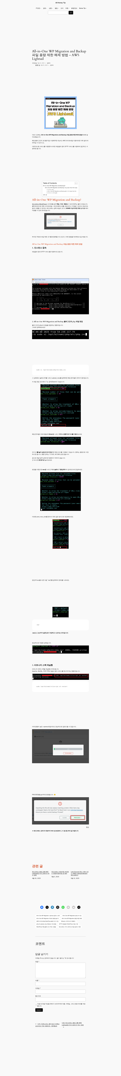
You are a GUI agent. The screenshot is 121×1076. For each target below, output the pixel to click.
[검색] (71, 12)
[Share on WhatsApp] (63, 907)
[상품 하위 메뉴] (52, 8)
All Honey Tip (60, 3)
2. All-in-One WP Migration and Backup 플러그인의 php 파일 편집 (61, 191)
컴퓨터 (48, 63)
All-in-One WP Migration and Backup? (54, 185)
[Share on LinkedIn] (52, 907)
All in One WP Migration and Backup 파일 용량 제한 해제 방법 (61, 187)
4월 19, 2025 (44, 65)
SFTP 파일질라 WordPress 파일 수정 (68, 924)
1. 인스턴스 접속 (50, 189)
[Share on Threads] (57, 907)
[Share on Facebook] (41, 907)
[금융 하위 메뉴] (46, 8)
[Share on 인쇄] (68, 907)
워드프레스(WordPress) (39, 204)
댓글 (37, 961)
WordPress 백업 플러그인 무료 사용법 (46, 926)
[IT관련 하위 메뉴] (40, 8)
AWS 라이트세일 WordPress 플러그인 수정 (47, 921)
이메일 (38, 988)
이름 (37, 980)
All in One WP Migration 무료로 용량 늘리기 (47, 918)
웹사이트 (38, 996)
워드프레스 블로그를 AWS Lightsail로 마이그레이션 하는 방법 (40, 873)
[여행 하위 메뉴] (68, 8)
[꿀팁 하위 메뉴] (58, 8)
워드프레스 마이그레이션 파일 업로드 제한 (70, 926)
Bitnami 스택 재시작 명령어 (68, 921)
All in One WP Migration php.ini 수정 (72, 915)
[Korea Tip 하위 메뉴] (86, 8)
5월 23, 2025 (40, 63)
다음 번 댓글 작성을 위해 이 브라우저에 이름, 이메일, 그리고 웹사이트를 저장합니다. (61, 1005)
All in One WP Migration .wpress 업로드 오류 (48, 915)
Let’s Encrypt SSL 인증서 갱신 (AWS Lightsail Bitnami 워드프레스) (79, 873)
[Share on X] (47, 907)
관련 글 (45, 195)
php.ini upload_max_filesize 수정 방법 (46, 924)
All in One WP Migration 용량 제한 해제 (72, 918)
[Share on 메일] (73, 907)
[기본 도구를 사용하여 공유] (78, 907)
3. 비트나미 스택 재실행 (52, 192)
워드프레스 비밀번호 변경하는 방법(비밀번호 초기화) (60, 872)
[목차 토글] (75, 183)
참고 (87, 827)
